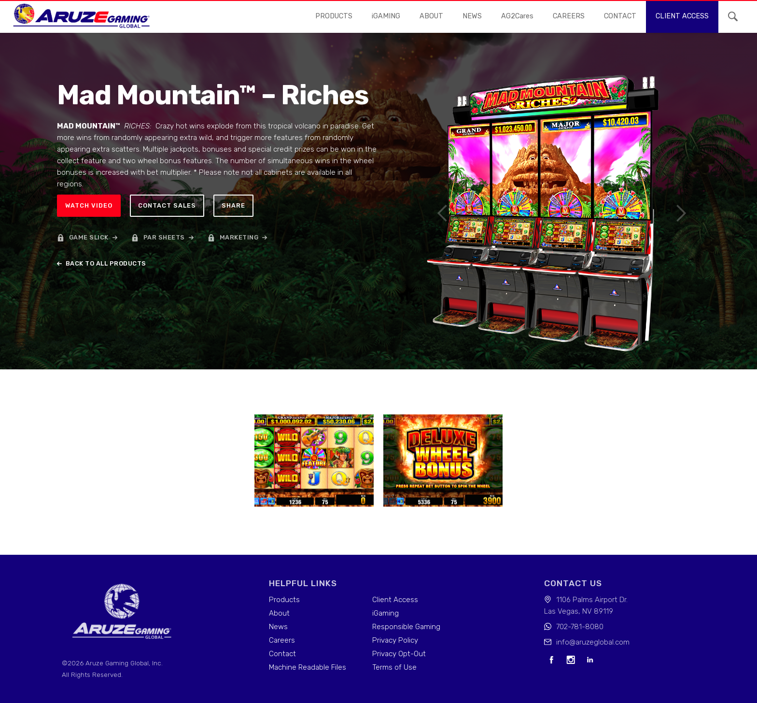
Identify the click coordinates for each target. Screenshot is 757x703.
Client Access (395, 599)
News (278, 626)
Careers (282, 640)
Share (233, 205)
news (472, 16)
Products (333, 16)
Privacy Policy (395, 640)
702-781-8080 (579, 626)
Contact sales (167, 205)
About (431, 16)
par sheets (164, 237)
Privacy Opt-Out (399, 653)
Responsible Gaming (406, 626)
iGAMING (386, 16)
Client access (682, 16)
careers (569, 16)
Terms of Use (394, 667)
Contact (282, 653)
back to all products (106, 263)
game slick (89, 237)
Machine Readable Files (307, 667)
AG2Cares (517, 16)
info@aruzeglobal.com (593, 642)
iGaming (385, 613)
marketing (239, 237)
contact (620, 16)
